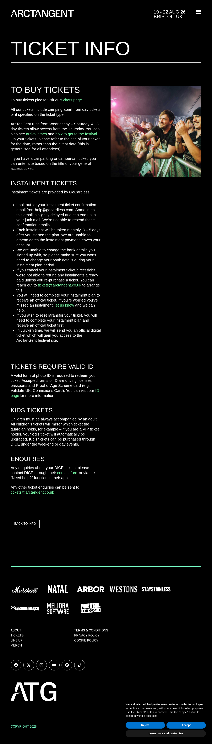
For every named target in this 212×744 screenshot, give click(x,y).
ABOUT (16, 630)
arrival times (36, 134)
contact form (67, 473)
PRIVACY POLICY (87, 635)
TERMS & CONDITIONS (91, 630)
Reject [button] (145, 725)
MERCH (16, 645)
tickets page (71, 100)
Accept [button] (186, 725)
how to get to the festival (76, 134)
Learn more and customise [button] (166, 733)
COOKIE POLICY (86, 640)
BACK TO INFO (25, 523)
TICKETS (17, 635)
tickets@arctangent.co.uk (59, 285)
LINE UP (17, 640)
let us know (64, 305)
